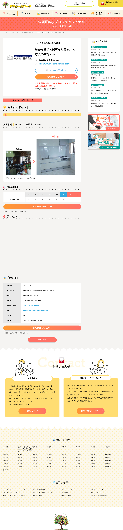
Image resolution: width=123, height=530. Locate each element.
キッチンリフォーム (68, 489)
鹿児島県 (108, 467)
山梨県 (64, 457)
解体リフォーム (96, 492)
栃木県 (34, 454)
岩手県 (64, 447)
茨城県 (20, 454)
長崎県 (49, 467)
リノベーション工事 (97, 72)
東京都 (93, 454)
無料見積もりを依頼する (56, 77)
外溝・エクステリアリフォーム (14, 495)
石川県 (34, 457)
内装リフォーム (37, 495)
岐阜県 (93, 457)
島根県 (20, 463)
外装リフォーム (67, 495)
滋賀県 (34, 460)
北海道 (34, 447)
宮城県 (78, 447)
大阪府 (64, 460)
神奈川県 (108, 454)
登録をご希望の (79, 3)
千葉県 (78, 454)
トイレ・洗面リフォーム (11, 492)
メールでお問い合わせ (56, 70)
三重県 (20, 460)
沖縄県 (5, 470)
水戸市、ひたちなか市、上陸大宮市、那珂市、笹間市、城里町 (25, 449)
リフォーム (14, 33)
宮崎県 (93, 467)
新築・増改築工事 (38, 489)
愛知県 (5, 460)
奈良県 (93, 460)
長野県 (78, 457)
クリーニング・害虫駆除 (99, 495)
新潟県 (5, 457)
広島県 (49, 463)
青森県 (49, 447)
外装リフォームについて (98, 47)
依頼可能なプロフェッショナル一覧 (33, 33)
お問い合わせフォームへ (90, 411)
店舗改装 (65, 492)
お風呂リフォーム (97, 489)
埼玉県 (64, 454)
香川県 (93, 463)
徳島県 (78, 463)
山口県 (64, 463)
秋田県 (93, 447)
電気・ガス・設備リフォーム (42, 492)
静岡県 (107, 457)
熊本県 (64, 467)
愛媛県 (107, 463)
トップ (5, 33)
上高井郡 (6, 447)
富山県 (20, 457)
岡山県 (34, 463)
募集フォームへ (32, 411)
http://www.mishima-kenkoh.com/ (54, 64)
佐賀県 (34, 467)
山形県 (107, 447)
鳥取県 (5, 463)
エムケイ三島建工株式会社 (56, 33)
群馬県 (49, 454)
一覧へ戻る (42, 340)
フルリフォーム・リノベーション (14, 489)
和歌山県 (108, 460)
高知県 (5, 467)
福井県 (49, 457)
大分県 (78, 467)
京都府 (49, 460)
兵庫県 (78, 460)
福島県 (5, 454)
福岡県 (20, 467)
